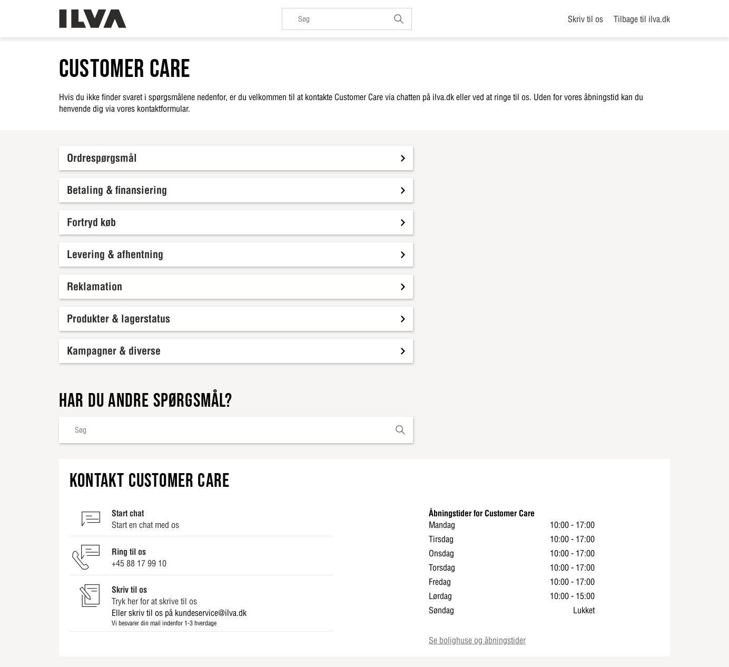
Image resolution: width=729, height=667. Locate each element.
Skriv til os (585, 19)
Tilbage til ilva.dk (642, 19)
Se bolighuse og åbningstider (477, 640)
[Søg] (346, 19)
